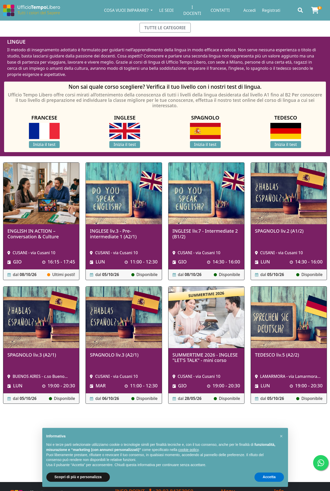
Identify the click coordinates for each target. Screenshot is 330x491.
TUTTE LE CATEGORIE (165, 28)
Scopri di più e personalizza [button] (78, 477)
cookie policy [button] (188, 450)
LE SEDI (166, 10)
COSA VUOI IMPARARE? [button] (127, 10)
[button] (281, 436)
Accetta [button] (269, 477)
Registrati (271, 10)
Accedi (249, 10)
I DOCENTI (192, 10)
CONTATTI (220, 10)
